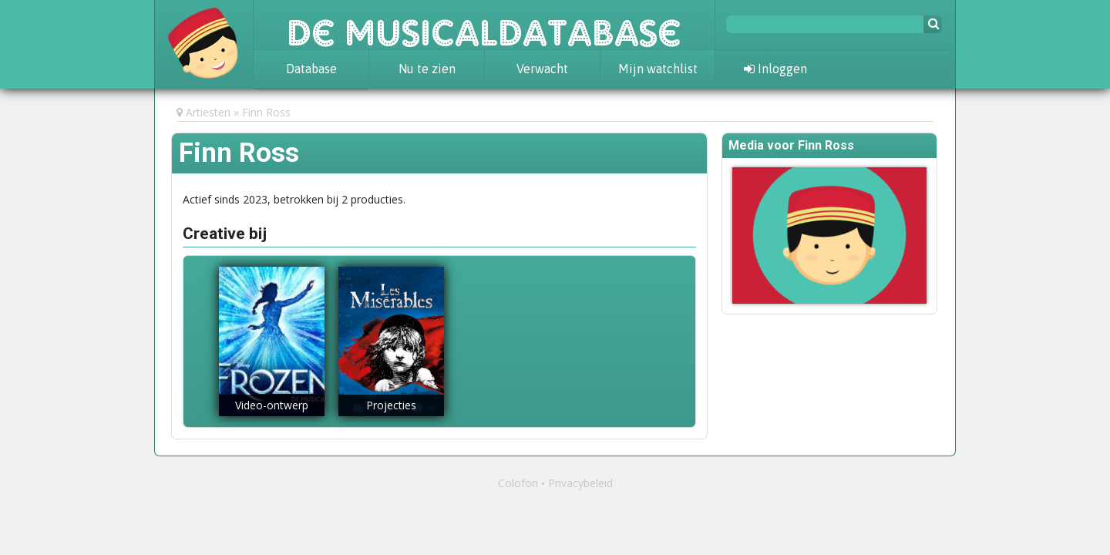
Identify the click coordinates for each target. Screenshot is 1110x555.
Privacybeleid (580, 483)
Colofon (518, 483)
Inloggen (775, 69)
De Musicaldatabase (484, 24)
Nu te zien (427, 69)
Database (311, 69)
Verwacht (542, 69)
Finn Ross (266, 112)
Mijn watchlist (658, 69)
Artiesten (208, 112)
